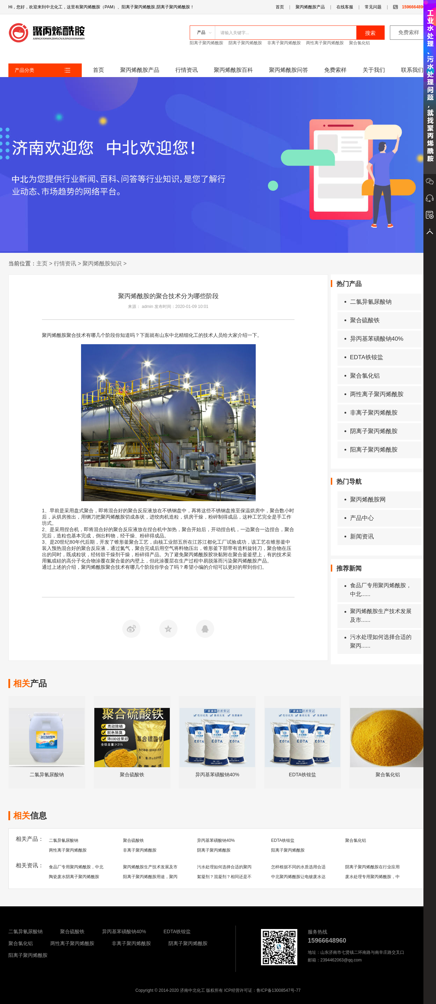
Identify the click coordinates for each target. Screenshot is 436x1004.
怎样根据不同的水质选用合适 (298, 867)
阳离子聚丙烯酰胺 (206, 42)
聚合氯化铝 (359, 42)
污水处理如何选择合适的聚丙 (224, 867)
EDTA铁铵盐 (363, 357)
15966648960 (410, 7)
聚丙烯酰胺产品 (310, 7)
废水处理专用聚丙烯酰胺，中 (372, 876)
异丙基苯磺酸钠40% (374, 338)
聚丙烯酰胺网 (365, 499)
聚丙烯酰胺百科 (233, 70)
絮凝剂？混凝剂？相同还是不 (224, 876)
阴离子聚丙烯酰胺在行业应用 (372, 867)
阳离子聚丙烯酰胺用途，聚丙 (150, 876)
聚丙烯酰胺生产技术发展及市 (150, 867)
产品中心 (359, 518)
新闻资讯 (359, 536)
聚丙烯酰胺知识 (102, 263)
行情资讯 (186, 70)
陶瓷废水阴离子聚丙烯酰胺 (74, 876)
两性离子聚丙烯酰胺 (325, 42)
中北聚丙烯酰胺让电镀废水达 (298, 876)
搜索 (370, 33)
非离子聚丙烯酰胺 (284, 42)
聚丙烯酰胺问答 (288, 70)
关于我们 (374, 70)
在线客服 (344, 7)
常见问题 (373, 7)
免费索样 (408, 32)
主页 (42, 263)
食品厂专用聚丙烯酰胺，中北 (76, 867)
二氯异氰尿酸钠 (368, 302)
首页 (280, 7)
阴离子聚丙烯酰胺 (245, 42)
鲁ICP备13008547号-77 (278, 990)
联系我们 (412, 70)
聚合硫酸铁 (362, 320)
